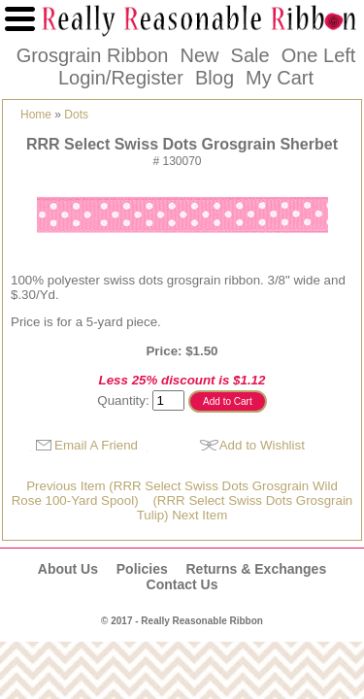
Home (35, 114)
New (199, 55)
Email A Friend (96, 445)
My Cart (280, 77)
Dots (76, 114)
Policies (142, 569)
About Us (68, 569)
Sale (250, 55)
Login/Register (120, 77)
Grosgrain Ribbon (93, 55)
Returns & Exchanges (255, 569)
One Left (318, 55)
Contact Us (182, 584)
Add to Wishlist (262, 445)
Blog (214, 77)
